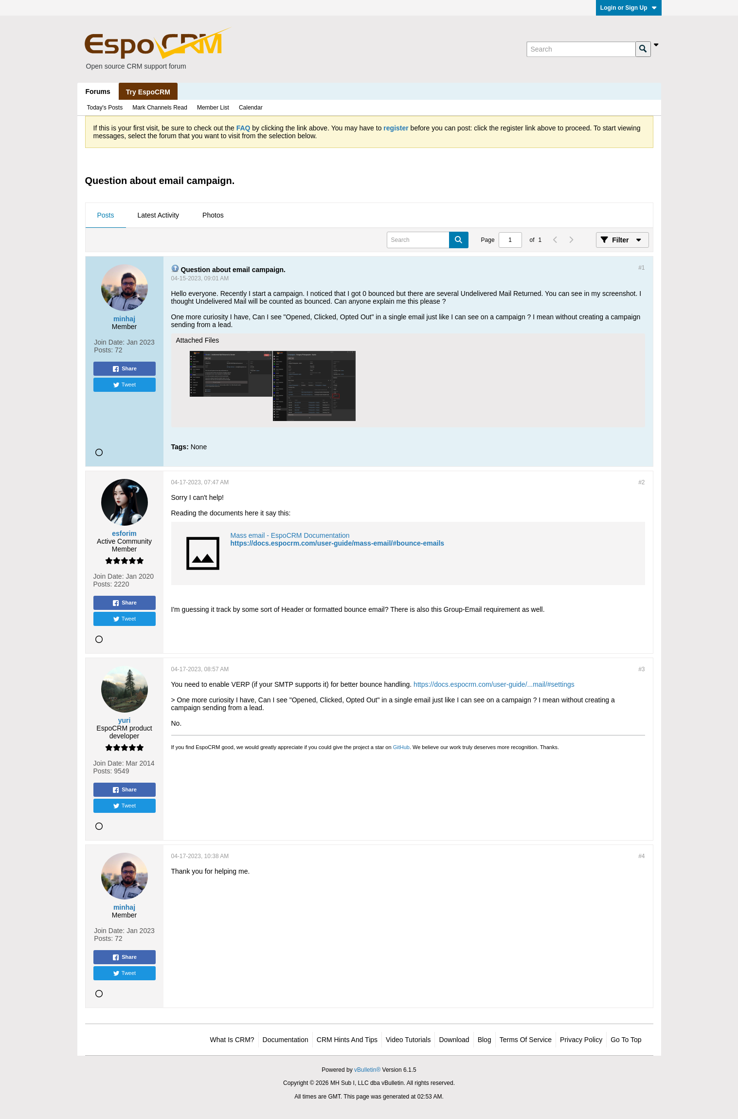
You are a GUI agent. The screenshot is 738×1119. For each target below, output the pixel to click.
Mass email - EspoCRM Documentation (290, 535)
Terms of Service (526, 1040)
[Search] (580, 49)
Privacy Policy (581, 1040)
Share (124, 369)
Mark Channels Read (159, 107)
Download (454, 1040)
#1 (641, 267)
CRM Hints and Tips (347, 1040)
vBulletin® (367, 1069)
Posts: (103, 350)
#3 (641, 669)
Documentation (285, 1040)
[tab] (106, 215)
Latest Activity (159, 215)
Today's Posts (105, 107)
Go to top (626, 1040)
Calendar (251, 107)
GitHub (401, 747)
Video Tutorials (408, 1040)
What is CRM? (232, 1040)
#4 (641, 856)
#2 (641, 482)
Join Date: (109, 342)
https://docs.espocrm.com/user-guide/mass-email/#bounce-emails (338, 543)
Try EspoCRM (148, 92)
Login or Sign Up (628, 7)
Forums (98, 91)
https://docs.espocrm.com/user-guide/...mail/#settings (494, 684)
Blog (484, 1040)
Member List (213, 107)
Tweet (124, 385)
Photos (213, 215)
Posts (105, 215)
